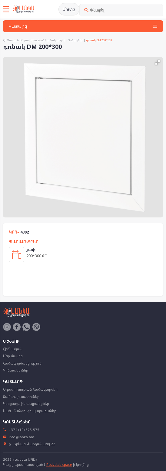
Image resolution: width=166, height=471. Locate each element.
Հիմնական (11, 40)
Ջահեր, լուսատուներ (21, 396)
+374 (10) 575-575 (21, 429)
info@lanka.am (19, 437)
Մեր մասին (13, 356)
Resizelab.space (59, 464)
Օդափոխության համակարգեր (43, 40)
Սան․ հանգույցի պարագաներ (29, 411)
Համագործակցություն (22, 363)
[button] (157, 62)
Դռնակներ (75, 40)
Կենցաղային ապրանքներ (26, 403)
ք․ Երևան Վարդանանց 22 (29, 444)
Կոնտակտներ (15, 370)
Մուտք (69, 9)
